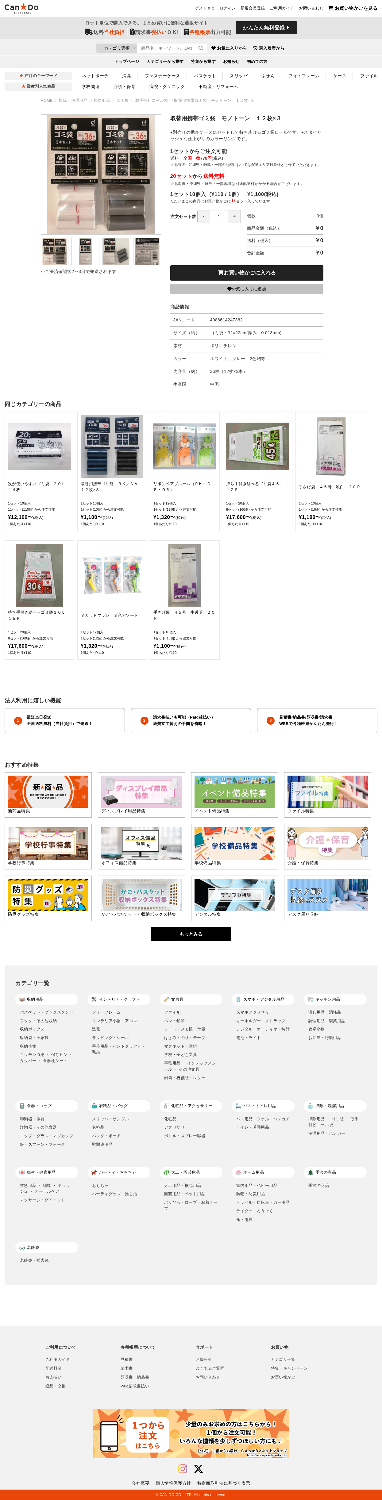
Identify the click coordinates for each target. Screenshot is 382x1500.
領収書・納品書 (135, 1377)
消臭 (126, 75)
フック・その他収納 (38, 1021)
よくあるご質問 (210, 1368)
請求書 (127, 1368)
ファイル (172, 1012)
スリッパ (239, 75)
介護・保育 (125, 86)
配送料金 (53, 1368)
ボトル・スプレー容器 (184, 1136)
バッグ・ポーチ (106, 1136)
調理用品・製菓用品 (326, 1021)
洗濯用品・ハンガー (326, 1133)
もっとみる (191, 934)
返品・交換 (55, 1386)
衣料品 (98, 1127)
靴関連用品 (102, 1144)
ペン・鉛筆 (174, 1021)
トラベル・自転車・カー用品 (263, 1202)
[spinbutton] (219, 216)
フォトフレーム (303, 75)
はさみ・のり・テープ (184, 1037)
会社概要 (140, 1483)
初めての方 (257, 63)
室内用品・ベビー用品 (256, 1185)
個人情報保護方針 (173, 1483)
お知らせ (231, 63)
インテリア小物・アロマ (114, 1021)
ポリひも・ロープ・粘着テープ (191, 1205)
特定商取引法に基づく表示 (223, 1483)
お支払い (53, 1377)
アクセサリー (176, 1127)
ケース (339, 75)
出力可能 (207, 34)
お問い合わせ (311, 9)
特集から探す (203, 63)
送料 (105, 34)
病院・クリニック (167, 86)
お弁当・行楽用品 (324, 1037)
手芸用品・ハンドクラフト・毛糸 (118, 1049)
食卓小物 (316, 1029)
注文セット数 (205, 216)
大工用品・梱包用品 (182, 1185)
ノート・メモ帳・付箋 (184, 1029)
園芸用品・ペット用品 (184, 1193)
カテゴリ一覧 (283, 1359)
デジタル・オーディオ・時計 (263, 1029)
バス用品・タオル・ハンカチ (263, 1119)
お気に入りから (265, 49)
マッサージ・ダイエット (42, 1200)
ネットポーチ (95, 75)
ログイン (227, 9)
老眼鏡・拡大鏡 (34, 1260)
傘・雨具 (244, 1219)
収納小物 (28, 1046)
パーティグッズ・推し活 (114, 1193)
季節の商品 (318, 1185)
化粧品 (170, 1119)
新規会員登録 (253, 9)
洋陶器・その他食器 (38, 1127)
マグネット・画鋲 (180, 1046)
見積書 (127, 1359)
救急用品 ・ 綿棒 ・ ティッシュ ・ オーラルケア (45, 1188)
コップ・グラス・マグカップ (46, 1136)
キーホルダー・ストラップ (261, 1021)
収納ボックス (32, 1029)
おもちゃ (100, 1185)
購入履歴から (305, 49)
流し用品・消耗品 (324, 1012)
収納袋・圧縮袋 (34, 1037)
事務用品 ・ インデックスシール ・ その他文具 (190, 1066)
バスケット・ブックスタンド (46, 1012)
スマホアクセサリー (254, 1012)
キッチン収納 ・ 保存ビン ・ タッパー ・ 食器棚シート (46, 1057)
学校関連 (91, 86)
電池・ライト (248, 1037)
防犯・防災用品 (250, 1193)
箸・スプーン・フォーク (42, 1144)
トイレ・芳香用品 (252, 1127)
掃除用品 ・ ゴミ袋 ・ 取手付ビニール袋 (131, 100)
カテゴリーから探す (165, 63)
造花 (96, 1029)
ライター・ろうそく (254, 1211)
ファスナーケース (162, 75)
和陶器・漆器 (32, 1119)
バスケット (205, 75)
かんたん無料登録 (264, 30)
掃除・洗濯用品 (74, 100)
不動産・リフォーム (218, 86)
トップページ (126, 63)
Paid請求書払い (135, 1386)
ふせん (268, 75)
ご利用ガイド (282, 9)
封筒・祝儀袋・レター (184, 1078)
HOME (47, 100)
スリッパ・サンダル (110, 1119)
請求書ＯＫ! (154, 34)
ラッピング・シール (110, 1037)
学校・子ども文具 (180, 1054)
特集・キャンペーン (289, 1368)
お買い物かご (283, 1377)
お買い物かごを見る (352, 9)
